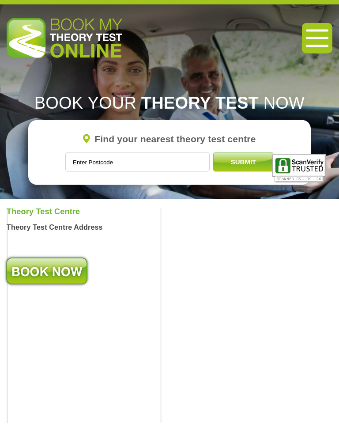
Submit (243, 162)
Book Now (46, 271)
